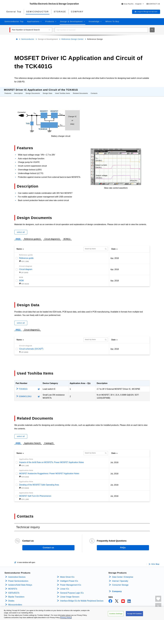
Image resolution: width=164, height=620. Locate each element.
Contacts (94, 91)
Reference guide (26, 256)
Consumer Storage (120, 582)
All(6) (18, 441)
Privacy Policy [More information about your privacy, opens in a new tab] (66, 618)
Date (113, 246)
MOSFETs (12, 586)
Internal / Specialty (120, 579)
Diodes (11, 598)
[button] (132, 4)
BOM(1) (67, 236)
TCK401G (23, 387)
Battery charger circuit (60, 134)
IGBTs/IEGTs (14, 590)
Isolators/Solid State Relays (20, 582)
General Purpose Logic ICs (72, 590)
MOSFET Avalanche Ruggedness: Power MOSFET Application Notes (49, 471)
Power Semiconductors (18, 579)
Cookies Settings (115, 614)
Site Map (155, 562)
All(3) (18, 236)
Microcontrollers (15, 602)
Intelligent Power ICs (69, 579)
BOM (21, 278)
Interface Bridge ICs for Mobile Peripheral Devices (81, 598)
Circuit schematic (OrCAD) (31, 346)
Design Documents (33, 91)
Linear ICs (64, 586)
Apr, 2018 (114, 256)
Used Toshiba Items (62, 91)
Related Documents (80, 91)
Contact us (48, 545)
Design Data (47, 91)
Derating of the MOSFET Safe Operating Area (39, 482)
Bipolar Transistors (16, 594)
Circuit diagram (25, 267)
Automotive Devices (16, 575)
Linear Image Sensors (69, 594)
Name (19, 246)
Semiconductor (27, 39)
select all (21, 230)
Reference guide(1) (32, 236)
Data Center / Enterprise (122, 575)
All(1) (18, 327)
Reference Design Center (72, 39)
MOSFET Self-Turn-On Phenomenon (35, 494)
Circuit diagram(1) (52, 236)
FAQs (123, 545)
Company (117, 589)
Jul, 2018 (114, 460)
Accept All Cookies (134, 614)
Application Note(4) (32, 441)
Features (8, 91)
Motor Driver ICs (67, 575)
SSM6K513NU (25, 394)
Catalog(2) (49, 441)
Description (18, 91)
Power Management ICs (70, 582)
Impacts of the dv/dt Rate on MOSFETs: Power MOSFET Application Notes (51, 460)
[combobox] (101, 29)
